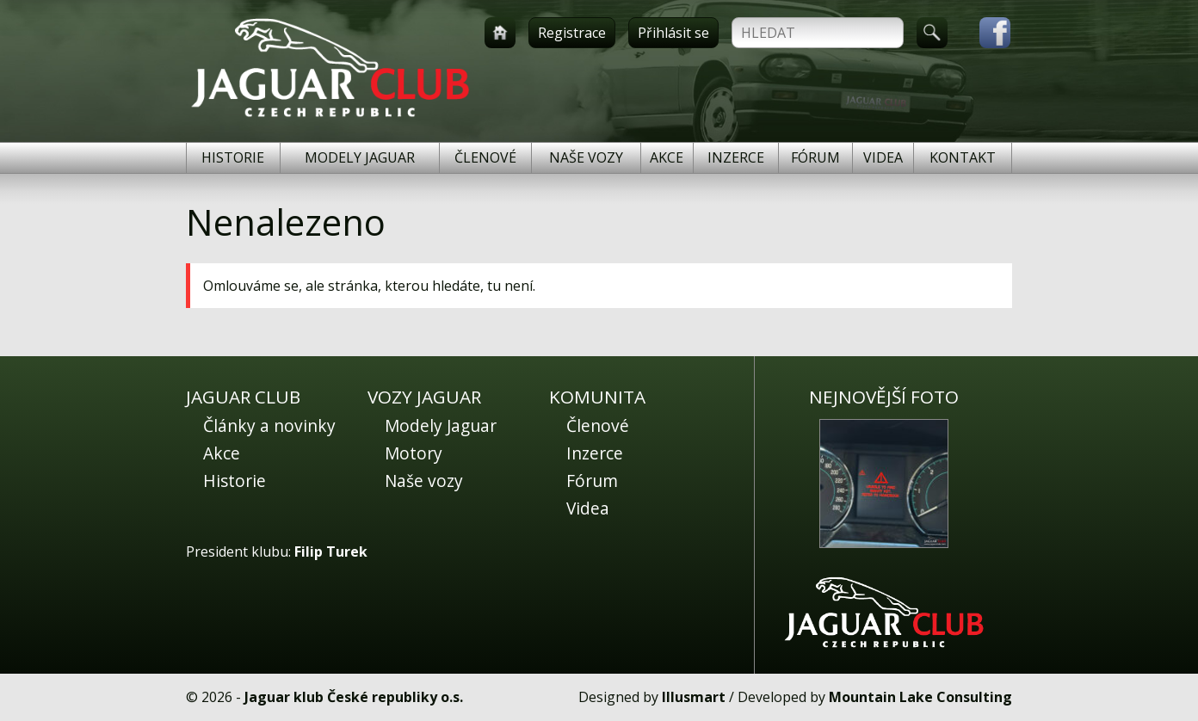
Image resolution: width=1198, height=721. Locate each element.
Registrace (572, 32)
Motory (413, 453)
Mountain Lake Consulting (920, 696)
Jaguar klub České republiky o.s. (353, 696)
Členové (485, 157)
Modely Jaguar (360, 157)
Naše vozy (586, 157)
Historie (232, 157)
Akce (666, 157)
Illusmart (694, 696)
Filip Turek (330, 551)
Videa (883, 157)
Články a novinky (269, 425)
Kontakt (962, 157)
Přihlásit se (673, 32)
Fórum (815, 157)
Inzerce (735, 157)
